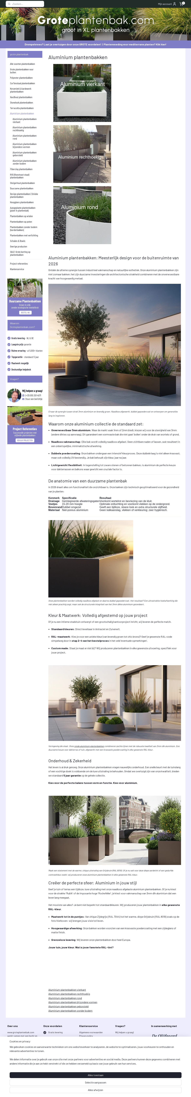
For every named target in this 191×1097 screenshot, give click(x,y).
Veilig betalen (54, 1068)
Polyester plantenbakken (21, 77)
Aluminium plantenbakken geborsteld (68, 1006)
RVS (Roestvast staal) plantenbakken (19, 176)
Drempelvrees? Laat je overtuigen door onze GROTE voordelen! (63, 44)
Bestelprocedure (87, 1039)
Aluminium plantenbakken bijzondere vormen (72, 1002)
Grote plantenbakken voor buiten (21, 71)
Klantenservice (17, 269)
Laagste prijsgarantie (59, 1054)
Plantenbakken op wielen (21, 216)
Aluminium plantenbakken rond (65, 998)
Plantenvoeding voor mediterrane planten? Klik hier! (135, 44)
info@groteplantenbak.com (128, 1039)
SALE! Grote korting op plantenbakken (20, 253)
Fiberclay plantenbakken (21, 169)
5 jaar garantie (55, 1039)
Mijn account (167, 4)
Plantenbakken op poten (21, 221)
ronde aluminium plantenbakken (89, 746)
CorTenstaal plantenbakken (22, 83)
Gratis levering (55, 1032)
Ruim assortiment (57, 1046)
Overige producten (18, 246)
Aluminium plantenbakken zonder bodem (70, 1010)
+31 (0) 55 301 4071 (124, 1043)
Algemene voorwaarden (91, 1032)
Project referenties (19, 263)
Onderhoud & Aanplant (90, 1054)
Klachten (83, 1046)
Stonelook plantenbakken (21, 102)
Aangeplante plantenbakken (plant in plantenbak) (22, 209)
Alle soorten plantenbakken (22, 63)
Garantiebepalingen (89, 1050)
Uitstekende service (58, 1061)
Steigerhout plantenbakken (22, 182)
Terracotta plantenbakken (22, 108)
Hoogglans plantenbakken (22, 202)
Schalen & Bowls (17, 240)
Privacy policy (86, 1035)
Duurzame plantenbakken (21, 188)
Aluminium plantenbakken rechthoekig (69, 993)
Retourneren (85, 1043)
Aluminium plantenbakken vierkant (67, 989)
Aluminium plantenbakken (22, 113)
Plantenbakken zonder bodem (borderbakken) (23, 228)
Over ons (83, 1065)
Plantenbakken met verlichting (24, 235)
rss (113, 1091)
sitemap (108, 1091)
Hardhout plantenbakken (21, 97)
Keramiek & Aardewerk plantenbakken (20, 90)
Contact (83, 1061)
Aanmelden (124, 1072)
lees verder (18, 1061)
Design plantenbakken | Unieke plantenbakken (24, 195)
